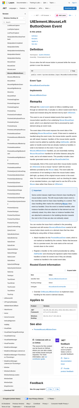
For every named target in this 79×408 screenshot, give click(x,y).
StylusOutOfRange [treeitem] (13, 264)
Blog (28, 403)
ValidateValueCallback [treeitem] (11, 305)
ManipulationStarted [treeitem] (13, 54)
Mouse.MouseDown (66, 120)
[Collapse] (25, 14)
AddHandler (64, 142)
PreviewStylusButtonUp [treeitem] (14, 179)
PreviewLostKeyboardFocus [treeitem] (16, 130)
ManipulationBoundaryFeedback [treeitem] (16, 38)
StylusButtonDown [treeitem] (13, 234)
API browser (45, 15)
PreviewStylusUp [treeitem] (12, 207)
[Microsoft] (3, 2)
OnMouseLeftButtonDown (50, 292)
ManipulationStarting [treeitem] (14, 58)
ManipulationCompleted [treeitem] (15, 43)
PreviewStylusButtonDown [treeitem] (15, 175)
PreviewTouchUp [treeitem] (12, 223)
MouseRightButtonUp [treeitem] (14, 88)
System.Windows (44, 55)
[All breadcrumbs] (32, 15)
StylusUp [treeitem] (10, 272)
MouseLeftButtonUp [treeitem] (13, 77)
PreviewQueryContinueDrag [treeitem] (16, 171)
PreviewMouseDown (58, 238)
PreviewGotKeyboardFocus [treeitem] (16, 118)
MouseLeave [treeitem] (11, 69)
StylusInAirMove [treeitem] (12, 249)
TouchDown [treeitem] (11, 279)
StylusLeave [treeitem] (11, 257)
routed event (44, 107)
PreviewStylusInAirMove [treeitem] (15, 186)
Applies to (35, 41)
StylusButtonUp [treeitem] (12, 238)
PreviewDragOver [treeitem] (13, 107)
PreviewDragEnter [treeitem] (13, 99)
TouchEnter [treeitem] (11, 283)
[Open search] (69, 3)
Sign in (74, 3)
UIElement (71, 113)
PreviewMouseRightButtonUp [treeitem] (16, 159)
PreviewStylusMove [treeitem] (13, 194)
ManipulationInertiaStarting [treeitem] (16, 50)
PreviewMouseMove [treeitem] (13, 147)
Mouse (51, 170)
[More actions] (75, 15)
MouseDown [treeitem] (11, 62)
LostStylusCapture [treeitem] (13, 29)
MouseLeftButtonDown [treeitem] (15, 73)
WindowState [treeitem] (8, 378)
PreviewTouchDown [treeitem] (13, 215)
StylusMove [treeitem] (11, 260)
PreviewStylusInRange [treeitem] (14, 190)
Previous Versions (18, 403)
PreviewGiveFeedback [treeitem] (14, 114)
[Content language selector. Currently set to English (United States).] (11, 398)
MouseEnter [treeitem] (11, 66)
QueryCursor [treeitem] (11, 230)
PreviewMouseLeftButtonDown (45, 329)
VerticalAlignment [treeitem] (9, 321)
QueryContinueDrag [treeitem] (13, 226)
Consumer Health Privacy (59, 403)
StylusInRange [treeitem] (12, 253)
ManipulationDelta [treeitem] (13, 47)
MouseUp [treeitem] (10, 92)
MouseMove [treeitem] (11, 81)
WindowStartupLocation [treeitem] (11, 375)
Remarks (34, 38)
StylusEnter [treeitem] (11, 245)
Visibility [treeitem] (6, 324)
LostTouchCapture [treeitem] (13, 33)
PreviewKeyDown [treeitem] (13, 122)
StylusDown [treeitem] (11, 241)
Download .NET (70, 8)
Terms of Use (6, 406)
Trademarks (16, 406)
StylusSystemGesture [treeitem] (14, 268)
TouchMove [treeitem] (11, 290)
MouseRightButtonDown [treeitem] (15, 84)
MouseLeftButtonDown (38, 95)
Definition (35, 36)
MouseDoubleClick (62, 159)
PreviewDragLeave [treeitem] (13, 103)
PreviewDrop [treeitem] (11, 111)
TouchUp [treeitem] (10, 294)
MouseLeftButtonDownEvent (58, 279)
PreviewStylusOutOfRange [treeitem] (16, 197)
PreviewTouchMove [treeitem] (13, 219)
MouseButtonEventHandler (40, 85)
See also (34, 44)
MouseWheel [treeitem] (11, 96)
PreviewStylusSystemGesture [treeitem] (16, 203)
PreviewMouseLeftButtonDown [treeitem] (16, 138)
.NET (37, 15)
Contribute (36, 403)
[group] (53, 75)
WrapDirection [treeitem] (8, 386)
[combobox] (14, 18)
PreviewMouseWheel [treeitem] (14, 167)
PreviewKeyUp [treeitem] (12, 126)
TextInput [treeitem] (10, 275)
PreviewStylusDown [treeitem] (13, 182)
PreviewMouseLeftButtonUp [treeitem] (16, 143)
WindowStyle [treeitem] (8, 382)
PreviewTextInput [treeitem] (12, 211)
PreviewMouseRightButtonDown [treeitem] (16, 152)
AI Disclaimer (6, 403)
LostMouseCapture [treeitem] (13, 25)
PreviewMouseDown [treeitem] (14, 133)
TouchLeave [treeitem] (11, 287)
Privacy (45, 403)
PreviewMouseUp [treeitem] (13, 164)
